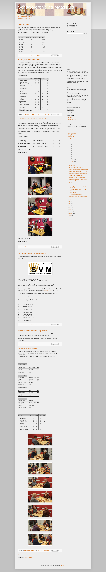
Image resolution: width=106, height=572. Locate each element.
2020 (69, 156)
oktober (71, 164)
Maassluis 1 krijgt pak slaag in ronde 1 (78, 196)
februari (71, 211)
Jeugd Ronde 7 (23, 24)
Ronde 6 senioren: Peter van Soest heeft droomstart (77, 183)
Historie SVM (71, 136)
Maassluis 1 (70, 117)
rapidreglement (48, 290)
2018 (69, 215)
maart (70, 209)
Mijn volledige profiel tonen (24, 18)
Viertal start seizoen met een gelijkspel (32, 119)
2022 (69, 152)
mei (70, 205)
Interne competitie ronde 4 (75, 194)
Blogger (63, 565)
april (70, 207)
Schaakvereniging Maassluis (46, 7)
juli (70, 201)
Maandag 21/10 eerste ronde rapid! (77, 177)
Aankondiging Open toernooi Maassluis (32, 253)
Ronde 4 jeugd (72, 192)
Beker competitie (72, 119)
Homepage (40, 555)
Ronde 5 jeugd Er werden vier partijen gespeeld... (78, 186)
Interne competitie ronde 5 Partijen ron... (77, 190)
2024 (69, 148)
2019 (69, 158)
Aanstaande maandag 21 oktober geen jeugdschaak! (78, 180)
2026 (69, 144)
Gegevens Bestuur (72, 133)
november (71, 162)
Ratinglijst (70, 135)
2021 (69, 154)
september (72, 199)
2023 (69, 150)
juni (70, 203)
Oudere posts (58, 555)
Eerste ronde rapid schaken (28, 348)
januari (71, 213)
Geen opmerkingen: (45, 55)
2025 (69, 146)
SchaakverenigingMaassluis (26, 16)
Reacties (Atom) (29, 557)
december (71, 160)
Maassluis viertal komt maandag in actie (32, 331)
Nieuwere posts (22, 555)
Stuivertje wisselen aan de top (29, 59)
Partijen (69, 138)
